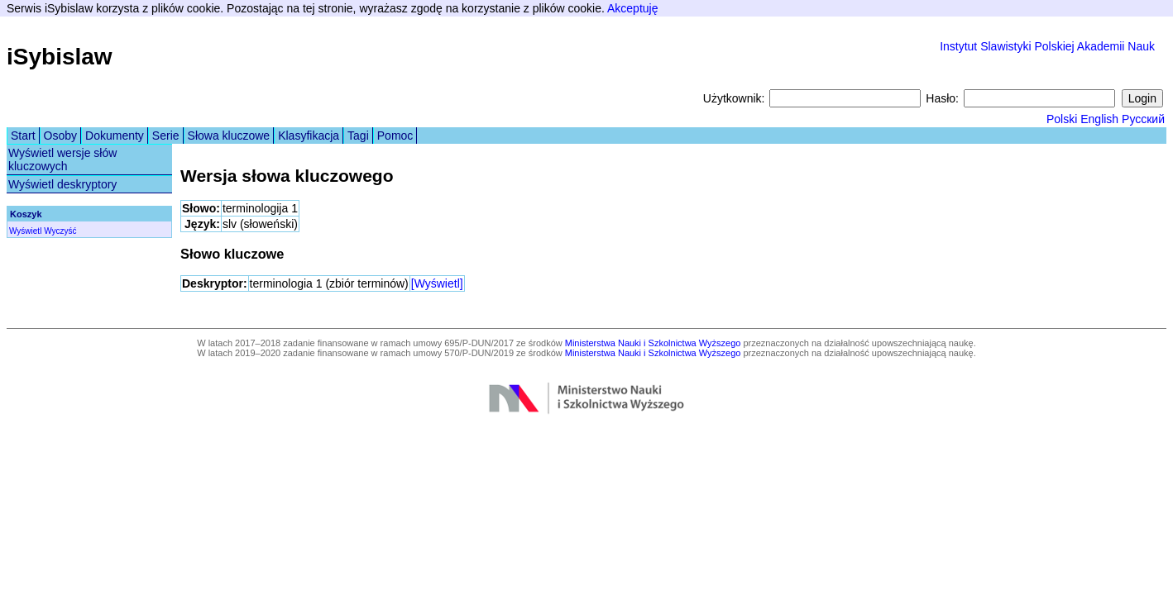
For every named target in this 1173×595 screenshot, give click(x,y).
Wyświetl (25, 231)
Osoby (60, 135)
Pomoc (395, 135)
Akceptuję (632, 8)
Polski (1061, 119)
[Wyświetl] (437, 283)
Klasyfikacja (308, 135)
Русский (1143, 119)
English (1099, 119)
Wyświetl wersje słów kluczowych (62, 159)
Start (23, 135)
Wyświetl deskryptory (62, 184)
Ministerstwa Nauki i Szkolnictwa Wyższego (653, 343)
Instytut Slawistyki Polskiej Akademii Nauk (1047, 46)
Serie (166, 135)
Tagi (358, 135)
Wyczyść (60, 231)
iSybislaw (60, 56)
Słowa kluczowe (229, 135)
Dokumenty (114, 135)
